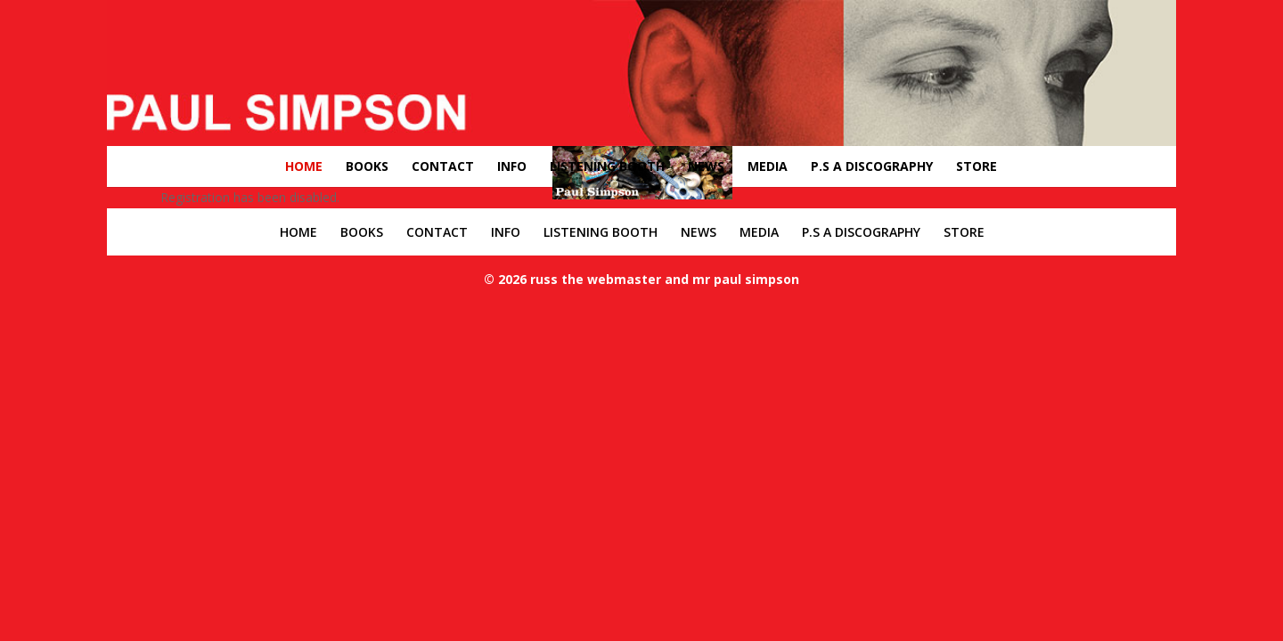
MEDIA (768, 166)
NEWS (706, 166)
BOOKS (367, 166)
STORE (976, 166)
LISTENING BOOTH (607, 166)
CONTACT (443, 166)
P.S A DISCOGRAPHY (872, 166)
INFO (512, 166)
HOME (304, 166)
